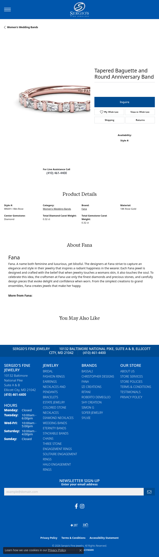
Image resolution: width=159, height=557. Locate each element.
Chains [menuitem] (48, 438)
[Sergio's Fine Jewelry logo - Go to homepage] (79, 9)
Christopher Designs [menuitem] (98, 376)
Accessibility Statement (104, 538)
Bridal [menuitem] (48, 371)
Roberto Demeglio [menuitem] (96, 397)
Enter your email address (79, 484)
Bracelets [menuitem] (50, 397)
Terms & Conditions (135, 387)
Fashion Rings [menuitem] (54, 376)
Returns (140, 120)
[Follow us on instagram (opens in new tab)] (82, 506)
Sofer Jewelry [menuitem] (92, 413)
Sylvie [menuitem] (86, 418)
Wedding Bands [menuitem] (55, 423)
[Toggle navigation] (7, 9)
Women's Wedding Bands (22, 27)
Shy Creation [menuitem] (92, 402)
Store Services (131, 376)
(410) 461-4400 (56, 173)
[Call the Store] (15, 394)
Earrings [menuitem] (50, 382)
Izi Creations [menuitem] (91, 387)
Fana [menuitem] (85, 382)
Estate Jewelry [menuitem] (54, 402)
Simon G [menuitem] (88, 407)
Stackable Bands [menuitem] (56, 433)
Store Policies (131, 382)
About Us (127, 371)
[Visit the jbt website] (74, 525)
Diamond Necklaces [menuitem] (58, 418)
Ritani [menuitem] (86, 392)
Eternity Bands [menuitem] (54, 428)
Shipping (109, 120)
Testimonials (130, 392)
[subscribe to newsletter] (149, 492)
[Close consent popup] (80, 550)
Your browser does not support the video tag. (66, 97)
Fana (84, 208)
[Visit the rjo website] (85, 525)
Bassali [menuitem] (87, 371)
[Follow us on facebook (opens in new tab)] (76, 506)
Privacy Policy (131, 397)
